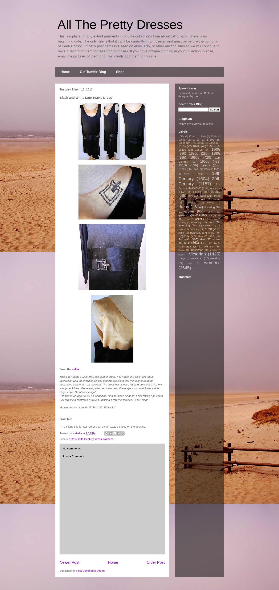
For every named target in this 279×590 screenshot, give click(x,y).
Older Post (156, 562)
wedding (215, 258)
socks (181, 246)
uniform (213, 250)
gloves (182, 215)
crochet (210, 203)
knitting (182, 222)
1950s (207, 169)
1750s (214, 136)
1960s (217, 169)
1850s (198, 149)
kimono (213, 219)
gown (194, 215)
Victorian (197, 253)
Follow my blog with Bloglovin (196, 123)
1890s (194, 157)
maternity (196, 222)
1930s (182, 169)
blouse (197, 191)
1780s (210, 139)
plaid (211, 232)
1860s (216, 149)
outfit (208, 229)
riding (200, 236)
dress (98, 439)
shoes (217, 239)
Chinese (189, 199)
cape (203, 195)
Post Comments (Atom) (90, 570)
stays (193, 246)
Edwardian (186, 211)
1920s (73, 439)
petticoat (195, 232)
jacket (198, 219)
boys (190, 195)
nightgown (204, 225)
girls (210, 211)
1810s (182, 146)
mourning (184, 225)
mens (211, 222)
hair (210, 215)
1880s (216, 153)
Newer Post (69, 562)
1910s (182, 165)
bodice (216, 191)
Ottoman (194, 229)
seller (75, 369)
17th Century (197, 143)
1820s (196, 146)
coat (202, 199)
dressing (210, 207)
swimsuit (209, 246)
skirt (187, 243)
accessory (197, 188)
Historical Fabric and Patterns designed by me (196, 95)
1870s (193, 153)
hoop (187, 219)
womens (108, 439)
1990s (201, 174)
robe (211, 236)
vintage (182, 258)
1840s (182, 149)
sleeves (204, 243)
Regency (183, 236)
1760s (181, 139)
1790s (181, 142)
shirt (202, 239)
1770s (196, 139)
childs (217, 195)
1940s (196, 169)
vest (180, 254)
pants (181, 232)
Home (65, 72)
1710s (181, 136)
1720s (192, 136)
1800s (212, 142)
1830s (211, 146)
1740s (202, 136)
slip (215, 243)
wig (190, 263)
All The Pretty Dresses (120, 24)
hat (219, 215)
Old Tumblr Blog (93, 72)
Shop (120, 72)
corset (217, 199)
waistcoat (196, 258)
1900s (204, 161)
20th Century (85, 439)
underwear (196, 249)
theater (181, 250)
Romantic (184, 239)
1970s (187, 174)
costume (191, 202)
